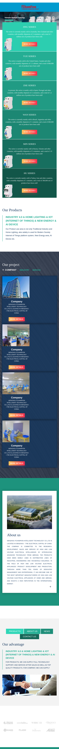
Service (37, 272)
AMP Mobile (50, 739)
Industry (25, 272)
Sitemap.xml (41, 739)
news (47, 545)
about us (32, 545)
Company (10, 271)
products (14, 545)
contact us (29, 551)
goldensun (50, 737)
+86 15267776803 (15, 708)
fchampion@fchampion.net (18, 712)
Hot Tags (32, 739)
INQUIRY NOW (18, 726)
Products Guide (10, 739)
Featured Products (22, 739)
